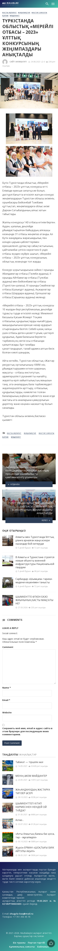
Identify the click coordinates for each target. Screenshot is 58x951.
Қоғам (5, 16)
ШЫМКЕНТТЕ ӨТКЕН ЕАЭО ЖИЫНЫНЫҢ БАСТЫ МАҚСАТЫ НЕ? (34, 600)
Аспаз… (19, 820)
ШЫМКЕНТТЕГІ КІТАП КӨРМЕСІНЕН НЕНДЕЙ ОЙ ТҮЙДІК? (31, 807)
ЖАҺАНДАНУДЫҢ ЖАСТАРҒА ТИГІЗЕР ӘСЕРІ (32, 791)
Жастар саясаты (39, 12)
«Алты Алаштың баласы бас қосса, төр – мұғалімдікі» (35, 835)
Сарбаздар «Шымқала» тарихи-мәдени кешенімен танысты (34, 580)
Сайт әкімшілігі (18, 61)
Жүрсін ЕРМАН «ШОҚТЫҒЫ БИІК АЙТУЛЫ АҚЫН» (34, 849)
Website (7, 712)
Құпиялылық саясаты (22, 946)
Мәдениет (15, 16)
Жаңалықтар (24, 12)
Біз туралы (19, 942)
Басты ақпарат (9, 12)
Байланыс (43, 946)
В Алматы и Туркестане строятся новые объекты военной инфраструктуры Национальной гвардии (34, 562)
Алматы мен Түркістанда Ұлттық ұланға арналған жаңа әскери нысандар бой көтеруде (34, 540)
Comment (7, 647)
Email (6, 700)
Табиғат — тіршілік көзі (29, 762)
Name (6, 687)
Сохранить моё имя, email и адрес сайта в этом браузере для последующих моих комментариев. (27, 731)
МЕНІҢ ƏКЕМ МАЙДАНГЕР (31, 776)
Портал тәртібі (36, 942)
